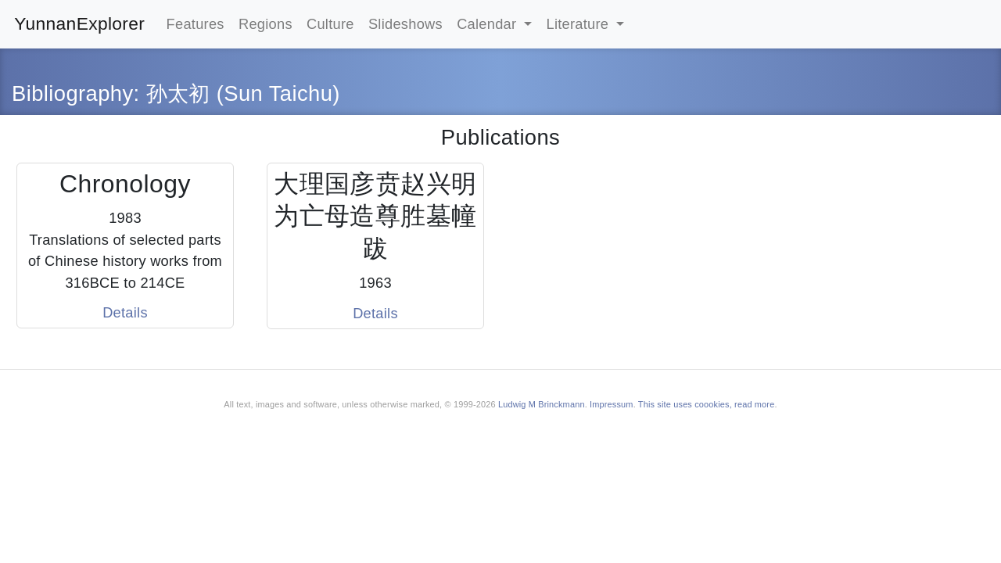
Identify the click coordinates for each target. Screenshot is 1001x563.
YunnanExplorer (79, 23)
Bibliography (73, 93)
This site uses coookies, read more (706, 404)
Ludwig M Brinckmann (541, 404)
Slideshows (405, 24)
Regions (265, 24)
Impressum (611, 404)
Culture (330, 24)
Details (125, 312)
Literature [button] (580, 24)
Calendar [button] (489, 24)
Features (195, 24)
